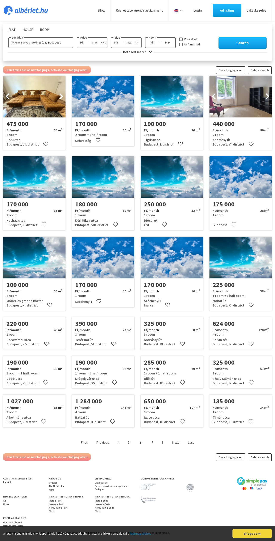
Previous (102, 442)
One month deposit (12, 522)
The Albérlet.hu (56, 486)
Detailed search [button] (137, 52)
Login (197, 10)
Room (152, 37)
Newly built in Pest (58, 507)
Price (83, 37)
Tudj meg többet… (142, 533)
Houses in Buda (102, 504)
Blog (101, 10)
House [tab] (28, 29)
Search (242, 42)
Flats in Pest (55, 500)
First (84, 442)
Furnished (190, 39)
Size (117, 37)
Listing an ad (101, 482)
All (4, 500)
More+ (52, 489)
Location (17, 37)
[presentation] (7, 96)
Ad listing (227, 10)
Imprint (7, 482)
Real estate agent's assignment (139, 10)
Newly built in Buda (104, 507)
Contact (53, 482)
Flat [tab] (12, 29)
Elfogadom (252, 533)
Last (191, 442)
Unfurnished (192, 44)
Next (175, 442)
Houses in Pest (56, 504)
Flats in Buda (101, 500)
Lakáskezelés (256, 10)
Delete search (260, 70)
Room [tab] (44, 29)
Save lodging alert (230, 70)
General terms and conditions (17, 478)
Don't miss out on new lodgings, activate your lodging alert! (46, 70)
